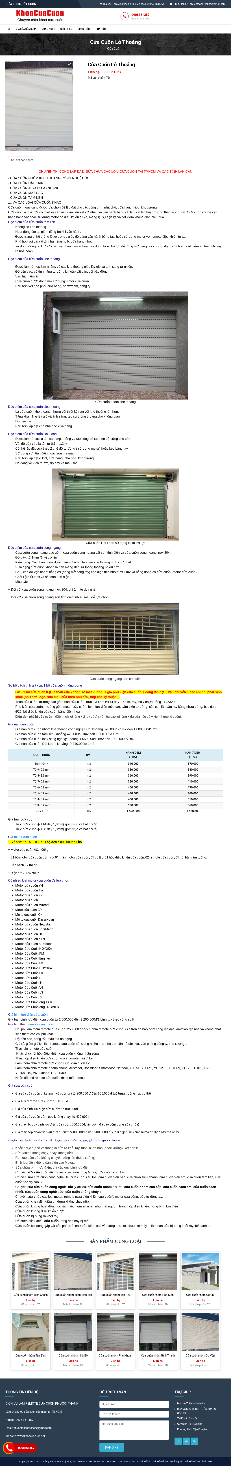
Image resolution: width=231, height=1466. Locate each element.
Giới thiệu (66, 29)
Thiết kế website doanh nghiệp (167, 1461)
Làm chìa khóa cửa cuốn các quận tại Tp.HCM (138, 4)
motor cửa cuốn (25, 837)
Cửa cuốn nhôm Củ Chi (200, 1295)
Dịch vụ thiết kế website (191, 1403)
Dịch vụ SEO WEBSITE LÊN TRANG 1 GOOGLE (197, 1411)
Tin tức (101, 29)
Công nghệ (48, 29)
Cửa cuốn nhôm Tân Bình (31, 1355)
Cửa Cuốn (114, 48)
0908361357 (140, 16)
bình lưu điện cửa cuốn (31, 1014)
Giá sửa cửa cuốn (26, 29)
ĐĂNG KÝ (111, 1447)
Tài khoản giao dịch (188, 1418)
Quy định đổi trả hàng (189, 1423)
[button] (70, 64)
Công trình (84, 29)
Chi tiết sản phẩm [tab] (22, 160)
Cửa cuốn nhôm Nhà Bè (73, 1355)
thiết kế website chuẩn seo (198, 1461)
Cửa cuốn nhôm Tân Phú (115, 1295)
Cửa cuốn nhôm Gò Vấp (200, 1355)
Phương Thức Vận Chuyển (192, 1429)
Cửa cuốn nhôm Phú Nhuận (115, 1355)
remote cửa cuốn (40, 1024)
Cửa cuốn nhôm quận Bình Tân (73, 1295)
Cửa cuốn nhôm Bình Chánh (31, 1295)
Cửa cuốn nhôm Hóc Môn (158, 1295)
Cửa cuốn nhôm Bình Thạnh (158, 1355)
